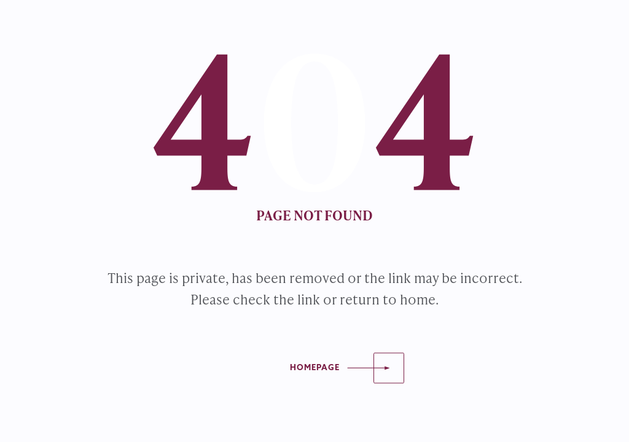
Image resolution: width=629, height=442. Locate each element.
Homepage (315, 368)
